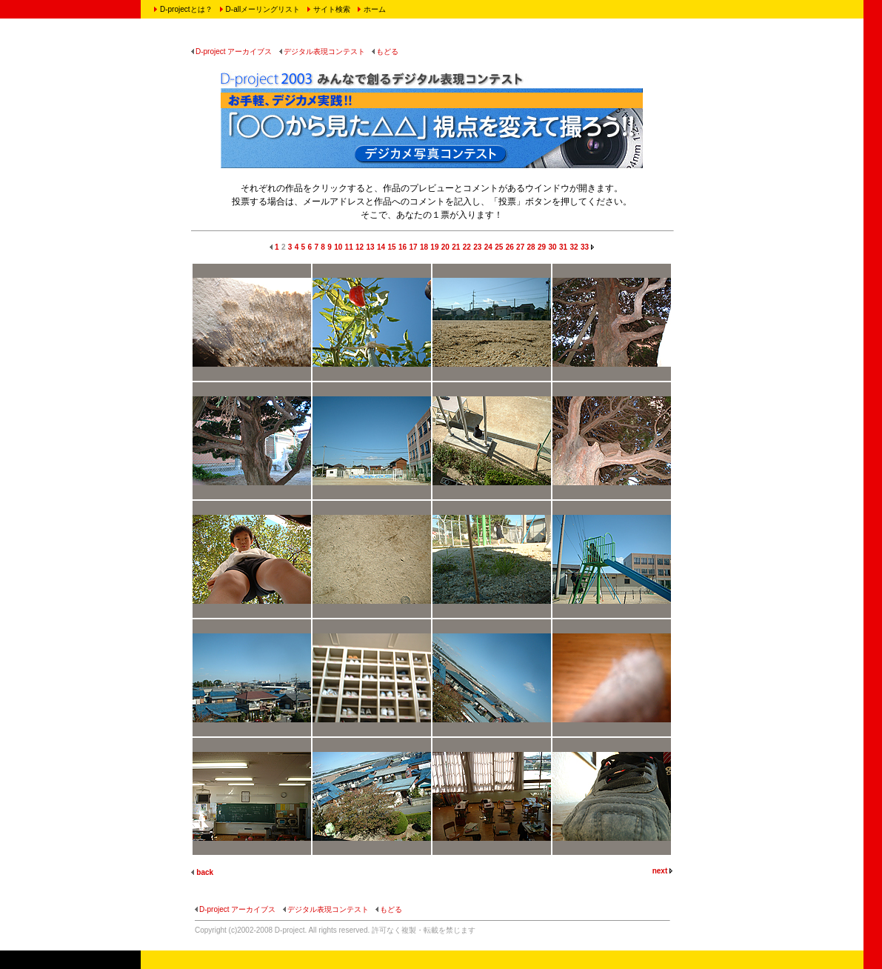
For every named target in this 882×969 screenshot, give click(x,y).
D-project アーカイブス (231, 51)
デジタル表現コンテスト (322, 51)
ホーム (375, 9)
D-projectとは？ (186, 9)
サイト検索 (331, 9)
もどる (385, 51)
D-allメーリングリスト (263, 9)
